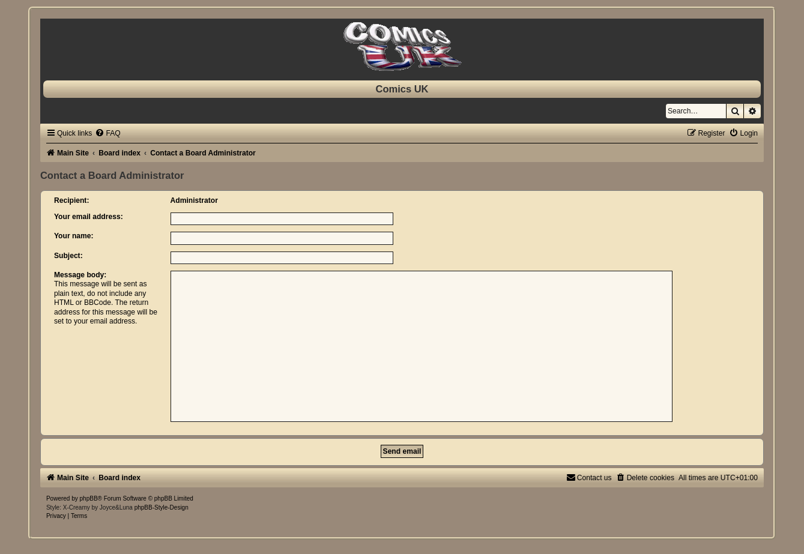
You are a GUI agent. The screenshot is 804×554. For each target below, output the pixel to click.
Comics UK (401, 88)
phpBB (89, 498)
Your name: (74, 236)
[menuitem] (107, 133)
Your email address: (88, 216)
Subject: (68, 255)
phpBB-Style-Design (162, 507)
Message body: (80, 275)
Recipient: (71, 200)
